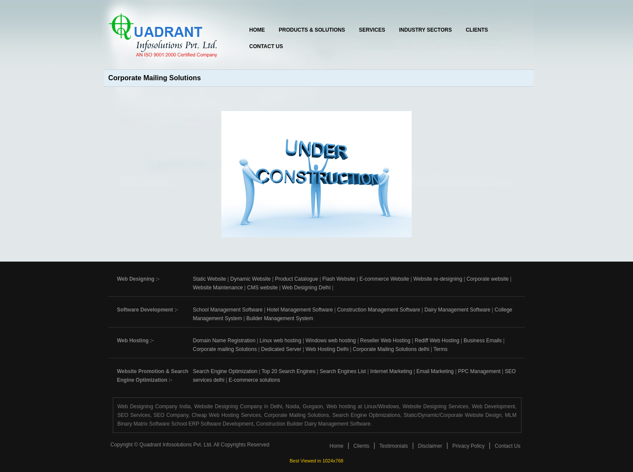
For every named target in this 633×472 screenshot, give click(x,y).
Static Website (209, 279)
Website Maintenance (218, 288)
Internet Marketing (391, 371)
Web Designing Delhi (306, 288)
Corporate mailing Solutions (225, 349)
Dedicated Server (281, 349)
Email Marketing (435, 371)
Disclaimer (430, 446)
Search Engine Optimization (225, 371)
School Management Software (228, 310)
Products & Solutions (312, 30)
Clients (477, 30)
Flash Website (338, 279)
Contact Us (266, 46)
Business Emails (482, 341)
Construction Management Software (378, 310)
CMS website (262, 288)
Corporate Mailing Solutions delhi (391, 349)
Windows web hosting (330, 341)
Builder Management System (279, 318)
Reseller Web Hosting (385, 341)
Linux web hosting (280, 341)
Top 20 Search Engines (288, 371)
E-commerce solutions (254, 380)
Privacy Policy (468, 446)
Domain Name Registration (224, 341)
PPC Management (479, 371)
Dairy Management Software (457, 310)
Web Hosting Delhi (326, 349)
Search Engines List (343, 371)
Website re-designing (437, 279)
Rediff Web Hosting (437, 341)
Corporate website (487, 279)
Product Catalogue (296, 279)
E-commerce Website (384, 279)
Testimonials (393, 446)
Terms (440, 349)
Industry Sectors (425, 30)
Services (372, 30)
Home (257, 30)
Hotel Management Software (300, 310)
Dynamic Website (250, 279)
